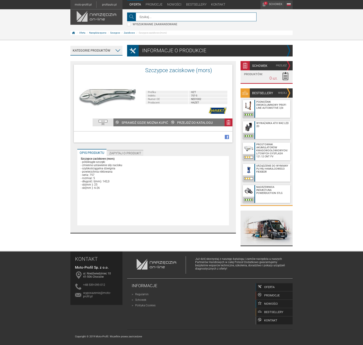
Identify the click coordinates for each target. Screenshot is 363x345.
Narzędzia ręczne (97, 32)
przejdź (281, 65)
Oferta (135, 4)
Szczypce (115, 32)
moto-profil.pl (83, 4)
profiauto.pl (109, 4)
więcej (282, 92)
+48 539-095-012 (94, 284)
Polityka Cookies (145, 305)
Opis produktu (92, 153)
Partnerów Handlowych (210, 262)
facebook (227, 137)
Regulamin (142, 294)
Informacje (144, 285)
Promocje (154, 4)
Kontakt (218, 4)
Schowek (273, 4)
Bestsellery (196, 4)
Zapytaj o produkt (125, 153)
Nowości (174, 4)
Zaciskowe (129, 32)
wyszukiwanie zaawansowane (152, 24)
